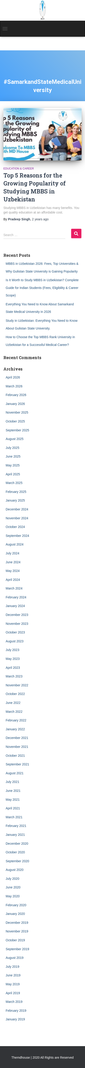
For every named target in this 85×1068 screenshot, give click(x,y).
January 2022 (15, 729)
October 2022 (15, 694)
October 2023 (15, 632)
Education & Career (18, 168)
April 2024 (13, 580)
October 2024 (15, 527)
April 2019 (13, 993)
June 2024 (13, 562)
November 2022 (17, 685)
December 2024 (17, 509)
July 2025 (12, 448)
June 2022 (13, 703)
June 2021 (13, 791)
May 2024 (12, 571)
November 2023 (17, 623)
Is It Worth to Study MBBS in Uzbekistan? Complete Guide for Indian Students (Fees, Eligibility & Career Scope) (42, 287)
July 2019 (12, 966)
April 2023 (13, 667)
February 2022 (16, 720)
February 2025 (16, 492)
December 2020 (17, 843)
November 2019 (17, 931)
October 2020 (15, 852)
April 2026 (13, 377)
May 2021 (12, 799)
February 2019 (16, 1010)
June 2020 (13, 887)
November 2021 (17, 747)
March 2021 (14, 817)
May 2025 (12, 465)
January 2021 (15, 834)
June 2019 (13, 975)
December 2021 (17, 738)
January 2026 (15, 404)
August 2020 (15, 870)
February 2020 (16, 905)
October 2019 (15, 940)
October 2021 (15, 755)
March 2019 (14, 1002)
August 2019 (15, 958)
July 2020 (12, 878)
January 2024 (15, 606)
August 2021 (15, 773)
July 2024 (12, 553)
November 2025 (17, 412)
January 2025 (15, 500)
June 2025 (13, 456)
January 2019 (15, 1019)
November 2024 (17, 518)
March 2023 (14, 676)
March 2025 (14, 483)
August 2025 (15, 439)
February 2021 (16, 826)
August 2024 (15, 544)
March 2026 (14, 386)
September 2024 (17, 536)
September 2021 (17, 764)
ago (40, 219)
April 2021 (13, 808)
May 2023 (12, 659)
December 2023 (17, 615)
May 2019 (12, 984)
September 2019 (17, 949)
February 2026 (16, 395)
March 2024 (14, 588)
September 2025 (17, 430)
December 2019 (17, 922)
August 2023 (15, 641)
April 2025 (13, 474)
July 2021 (12, 782)
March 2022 (14, 711)
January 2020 (15, 914)
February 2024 (16, 597)
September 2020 (17, 861)
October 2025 (15, 421)
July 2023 (12, 650)
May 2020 (12, 896)
